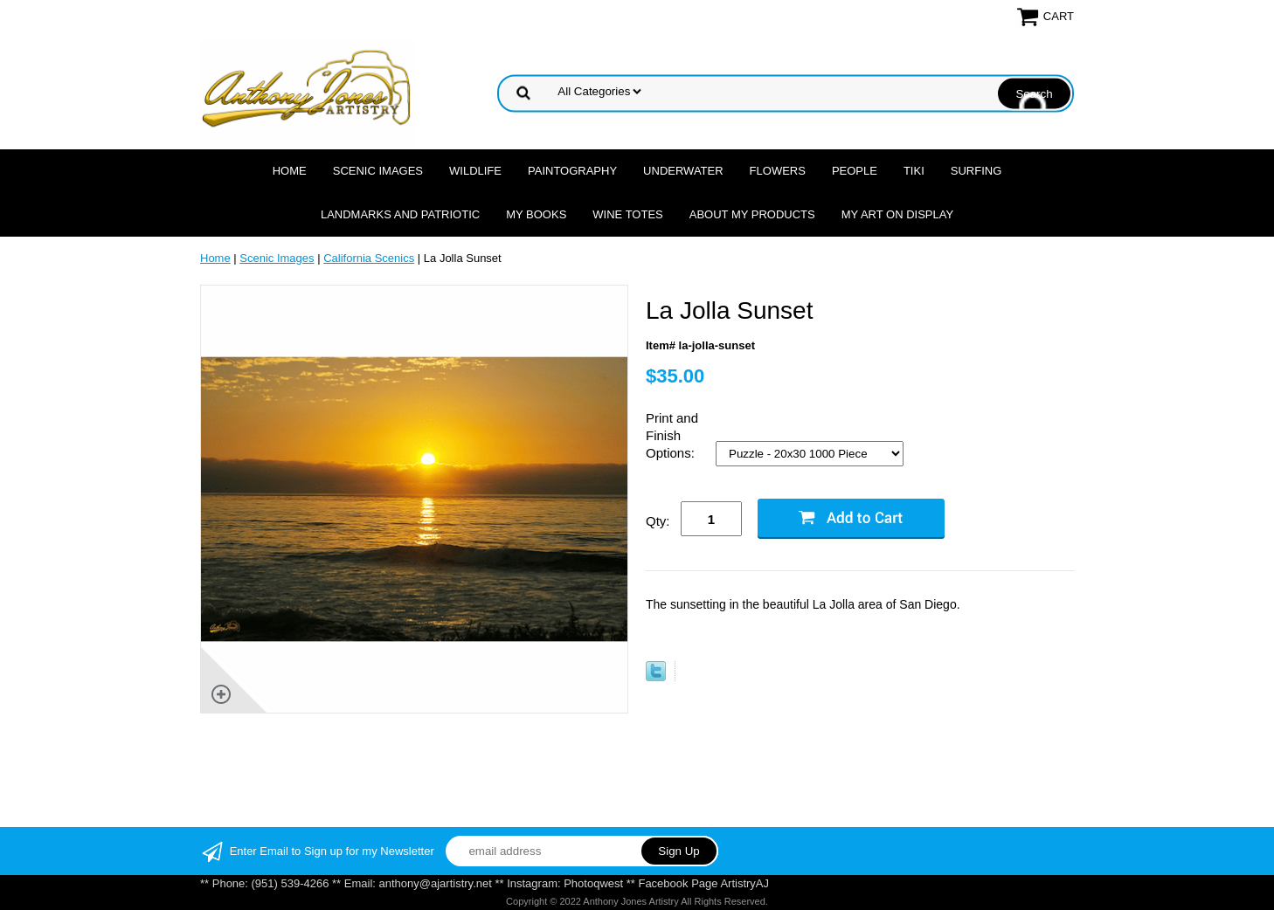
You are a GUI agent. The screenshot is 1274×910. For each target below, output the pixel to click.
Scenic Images (378, 170)
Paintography (572, 170)
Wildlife (475, 170)
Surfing (976, 170)
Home (290, 170)
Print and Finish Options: (672, 435)
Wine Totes (627, 214)
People (854, 170)
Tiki (914, 170)
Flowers (778, 170)
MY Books (536, 214)
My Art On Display (897, 214)
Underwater (683, 170)
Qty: (658, 521)
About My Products (752, 214)
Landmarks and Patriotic (400, 214)
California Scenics (368, 258)
